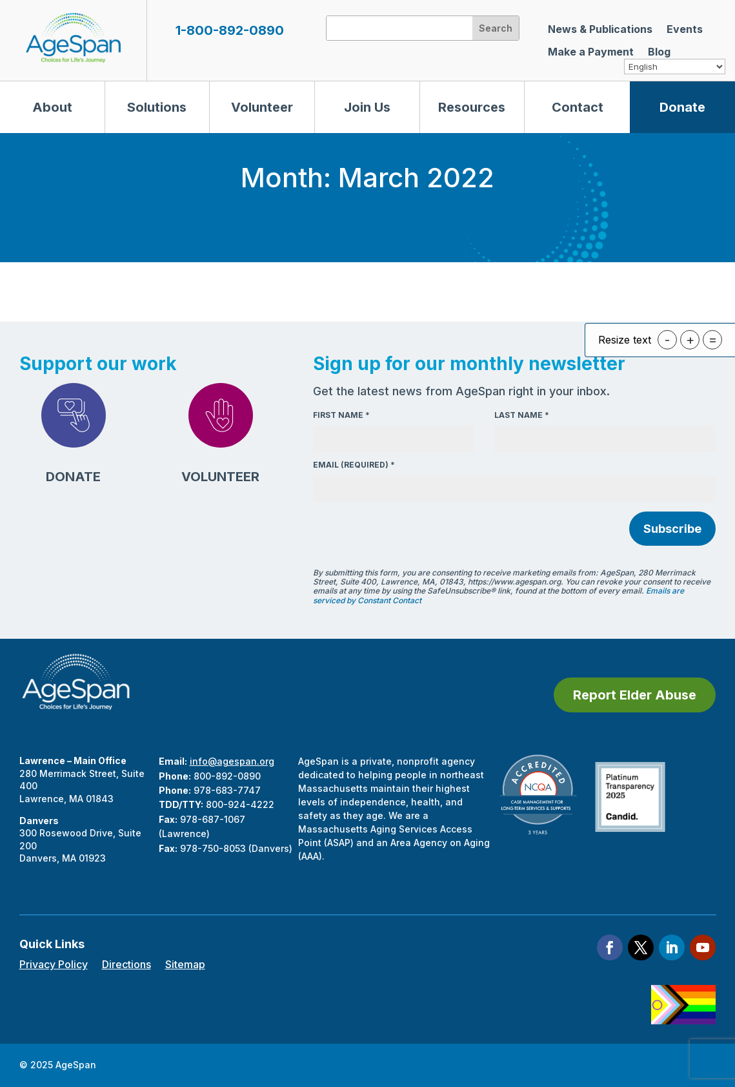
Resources (471, 107)
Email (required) (354, 465)
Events (685, 29)
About (52, 107)
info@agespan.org (232, 761)
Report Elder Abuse (634, 695)
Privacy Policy (53, 965)
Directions (126, 965)
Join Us (367, 107)
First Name (341, 415)
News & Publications (600, 29)
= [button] (713, 339)
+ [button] (690, 339)
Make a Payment (591, 52)
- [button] (667, 339)
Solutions (156, 107)
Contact (577, 107)
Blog (659, 52)
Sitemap (185, 965)
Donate (682, 107)
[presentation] (411, 530)
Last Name (521, 415)
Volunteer (262, 107)
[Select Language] (674, 66)
